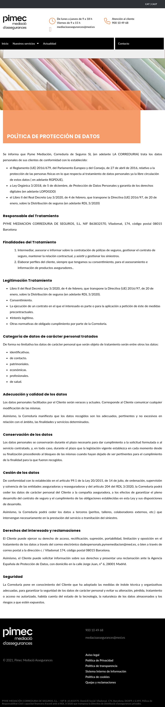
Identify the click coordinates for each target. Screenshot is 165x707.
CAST (154, 4)
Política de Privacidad (99, 660)
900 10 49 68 (120, 22)
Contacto (123, 43)
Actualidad (49, 43)
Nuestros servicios (26, 43)
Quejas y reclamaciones (100, 682)
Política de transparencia (101, 666)
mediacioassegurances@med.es (76, 26)
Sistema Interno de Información (105, 671)
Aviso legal (92, 655)
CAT (147, 4)
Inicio (5, 43)
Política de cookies (97, 677)
